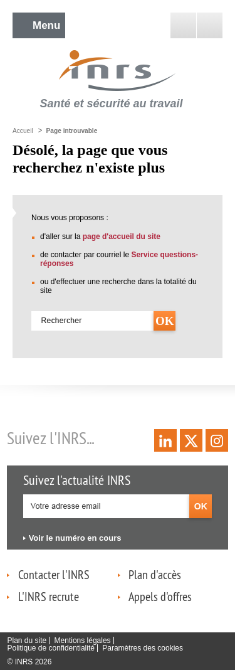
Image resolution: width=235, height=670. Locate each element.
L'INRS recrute (48, 596)
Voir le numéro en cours (75, 538)
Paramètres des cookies (142, 648)
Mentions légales (83, 640)
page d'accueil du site (121, 236)
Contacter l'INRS (54, 574)
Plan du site (26, 640)
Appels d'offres (160, 596)
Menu (46, 25)
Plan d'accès (154, 574)
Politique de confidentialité (50, 648)
